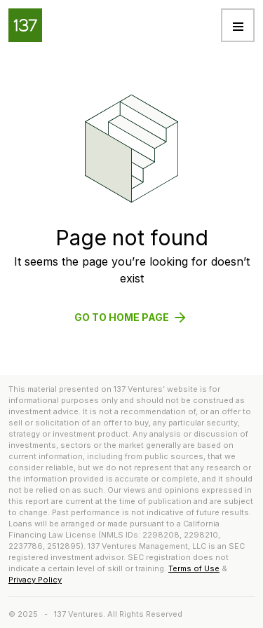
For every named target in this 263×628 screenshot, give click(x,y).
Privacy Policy (35, 580)
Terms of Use (194, 568)
